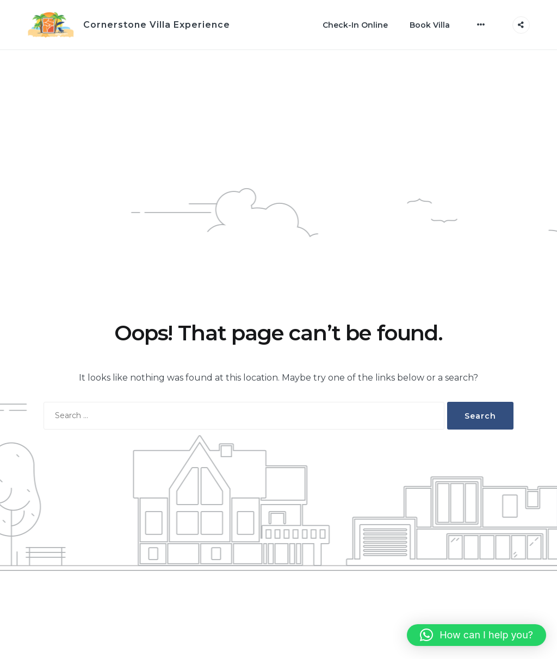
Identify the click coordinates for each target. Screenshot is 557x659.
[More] (481, 24)
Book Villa (430, 25)
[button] (476, 635)
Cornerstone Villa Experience (156, 25)
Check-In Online (355, 25)
